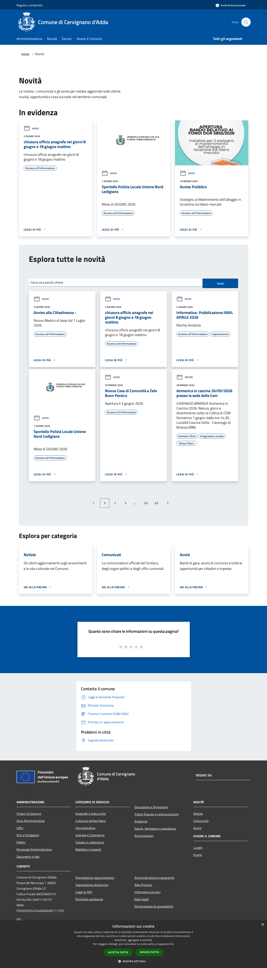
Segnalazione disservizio (91, 884)
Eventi (197, 854)
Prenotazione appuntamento (94, 877)
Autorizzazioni (144, 835)
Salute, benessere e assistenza (155, 828)
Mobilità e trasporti (88, 849)
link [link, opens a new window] (172, 944)
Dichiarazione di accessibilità (153, 906)
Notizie (184, 377)
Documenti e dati (28, 856)
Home (25, 54)
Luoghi (197, 847)
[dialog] (133, 944)
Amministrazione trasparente (154, 877)
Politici (21, 842)
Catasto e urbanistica (89, 842)
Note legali (141, 899)
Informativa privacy (147, 892)
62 (146, 503)
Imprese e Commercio (90, 835)
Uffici (20, 828)
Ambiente (141, 821)
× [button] (262, 924)
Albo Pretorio (143, 884)
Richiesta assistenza (89, 899)
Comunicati (201, 820)
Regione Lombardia (29, 5)
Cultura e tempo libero (90, 820)
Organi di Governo (29, 813)
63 (156, 503)
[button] (133, 961)
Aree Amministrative (31, 820)
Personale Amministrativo (34, 849)
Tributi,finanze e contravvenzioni (156, 814)
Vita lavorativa (85, 828)
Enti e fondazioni (28, 835)
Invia (220, 283)
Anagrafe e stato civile (90, 813)
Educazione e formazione (151, 807)
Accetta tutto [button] (118, 952)
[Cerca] (246, 22)
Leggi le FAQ (83, 892)
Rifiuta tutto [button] (149, 952)
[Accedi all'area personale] (230, 5)
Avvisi (31, 128)
